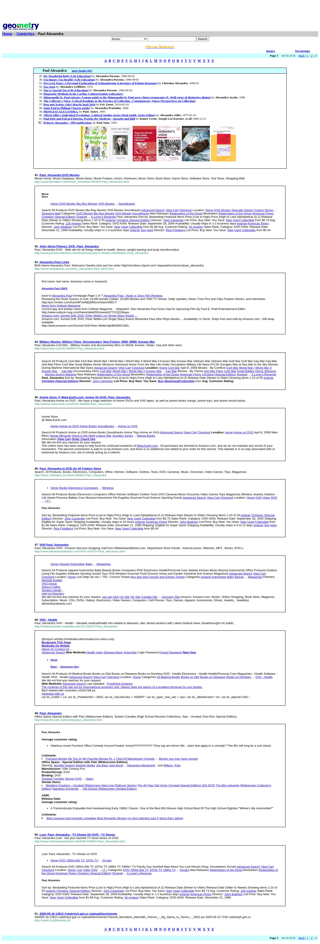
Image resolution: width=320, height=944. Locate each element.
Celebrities (25, 34)
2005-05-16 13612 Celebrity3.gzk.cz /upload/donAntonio (78, 913)
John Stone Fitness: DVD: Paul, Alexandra (69, 246)
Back (302, 55)
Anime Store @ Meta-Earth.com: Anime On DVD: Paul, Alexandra (84, 397)
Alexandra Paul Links (54, 262)
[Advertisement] (160, 12)
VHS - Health (48, 619)
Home (7, 34)
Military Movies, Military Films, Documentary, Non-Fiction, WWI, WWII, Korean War (97, 341)
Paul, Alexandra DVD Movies (60, 175)
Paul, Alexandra (51, 713)
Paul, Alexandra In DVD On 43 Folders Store (70, 468)
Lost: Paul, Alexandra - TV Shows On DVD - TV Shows (77, 834)
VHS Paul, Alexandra (54, 544)
